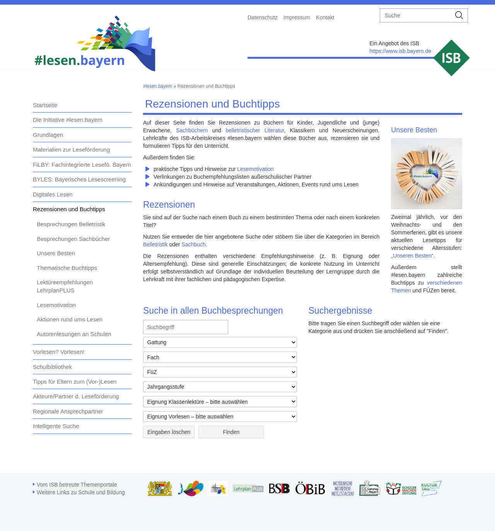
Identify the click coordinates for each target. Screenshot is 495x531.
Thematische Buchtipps (67, 268)
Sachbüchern (192, 130)
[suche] (415, 15)
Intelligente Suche (56, 426)
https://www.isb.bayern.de (400, 51)
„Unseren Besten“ (412, 256)
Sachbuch (194, 244)
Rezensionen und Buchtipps (69, 209)
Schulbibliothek (52, 367)
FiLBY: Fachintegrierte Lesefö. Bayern (82, 164)
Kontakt (325, 17)
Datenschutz (263, 17)
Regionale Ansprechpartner (68, 411)
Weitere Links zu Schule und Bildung (81, 492)
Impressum (296, 17)
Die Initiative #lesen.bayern (67, 119)
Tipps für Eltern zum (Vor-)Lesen (74, 381)
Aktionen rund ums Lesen (69, 319)
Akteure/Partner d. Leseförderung (76, 396)
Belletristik (155, 244)
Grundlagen (48, 134)
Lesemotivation (56, 305)
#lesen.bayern (157, 86)
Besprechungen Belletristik (71, 224)
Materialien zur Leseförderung (71, 149)
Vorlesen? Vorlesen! (58, 351)
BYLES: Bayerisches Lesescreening (79, 179)
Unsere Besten (56, 253)
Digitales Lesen (53, 194)
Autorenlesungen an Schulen (74, 334)
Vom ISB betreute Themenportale (77, 484)
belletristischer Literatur (254, 130)
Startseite (45, 105)
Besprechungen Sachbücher (73, 239)
